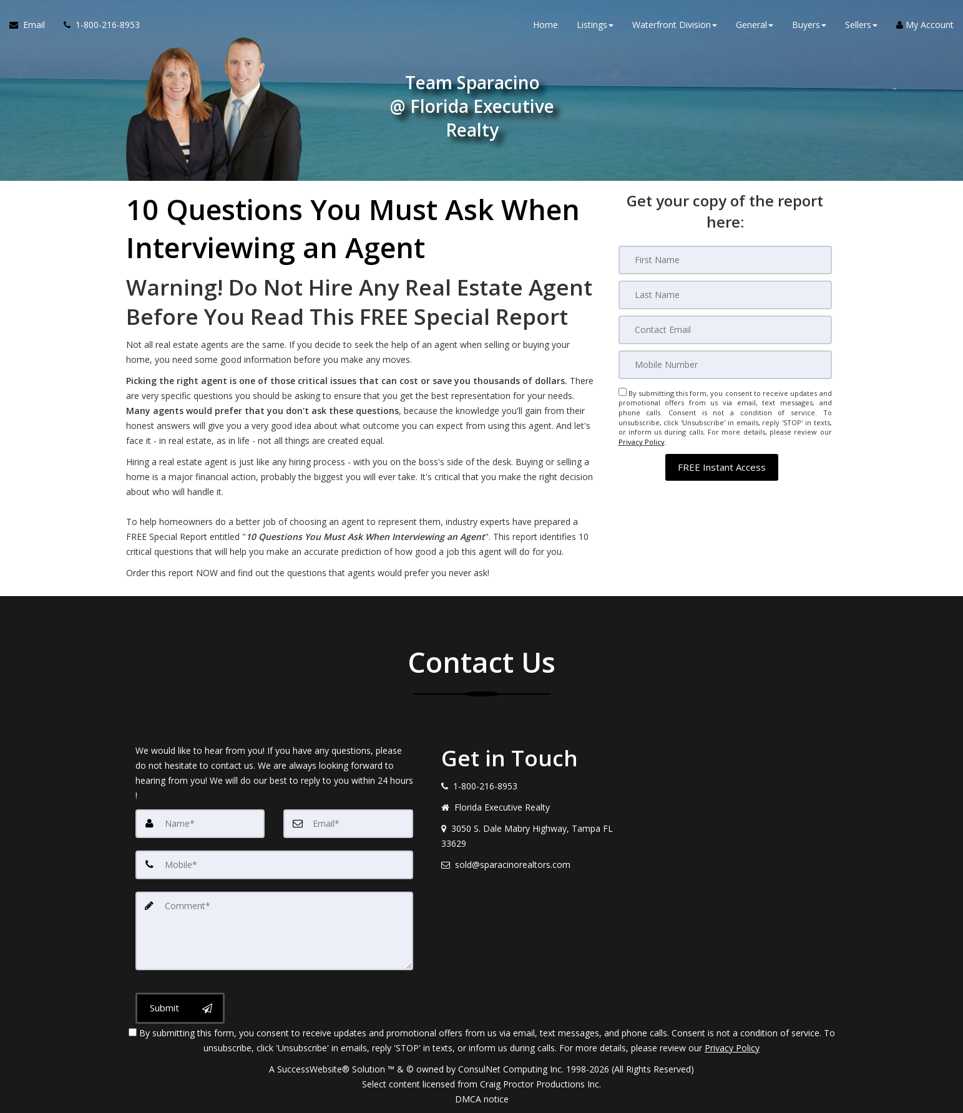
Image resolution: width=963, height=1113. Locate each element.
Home (545, 25)
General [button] (754, 25)
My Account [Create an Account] (925, 25)
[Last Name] (725, 295)
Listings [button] (595, 25)
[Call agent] (97, 25)
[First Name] (725, 260)
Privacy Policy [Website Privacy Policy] (641, 441)
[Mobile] (725, 364)
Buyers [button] (809, 25)
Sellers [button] (861, 25)
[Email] (725, 330)
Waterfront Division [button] (674, 25)
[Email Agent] (31, 25)
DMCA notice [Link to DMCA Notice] (482, 1099)
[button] (721, 466)
